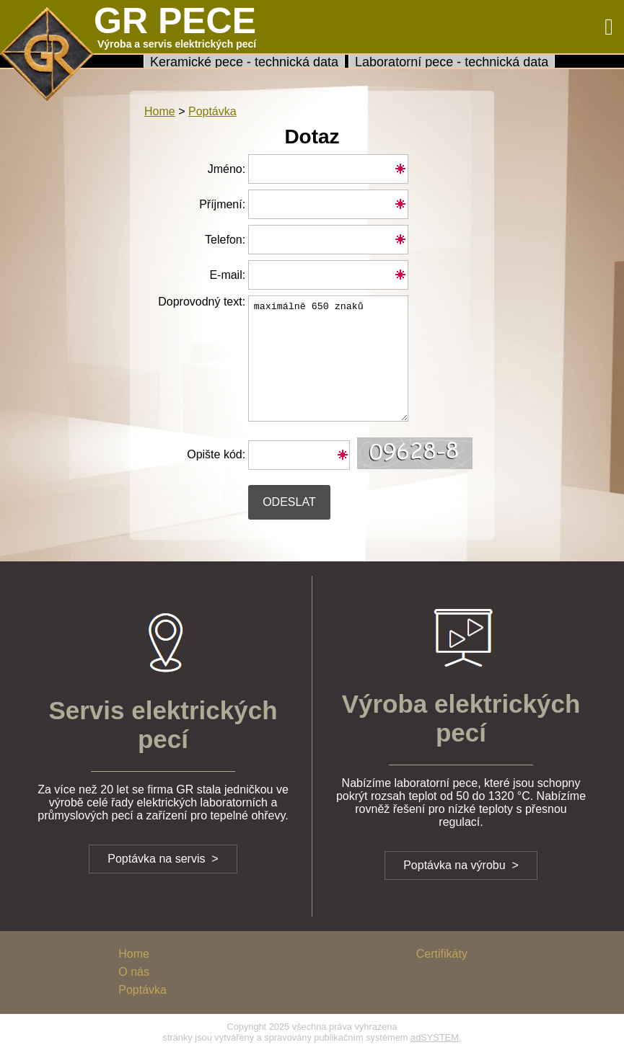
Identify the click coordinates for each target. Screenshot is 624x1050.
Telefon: (225, 239)
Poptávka (142, 990)
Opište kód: (216, 454)
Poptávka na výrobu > (461, 865)
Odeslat (289, 502)
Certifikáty (441, 954)
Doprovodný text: (194, 305)
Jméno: (226, 169)
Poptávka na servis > (162, 859)
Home (159, 111)
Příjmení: (222, 204)
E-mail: (227, 275)
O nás (133, 972)
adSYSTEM (434, 1037)
